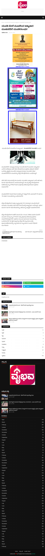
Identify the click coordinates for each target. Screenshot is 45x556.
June (22, 445)
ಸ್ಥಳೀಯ (22, 355)
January (22, 427)
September (22, 437)
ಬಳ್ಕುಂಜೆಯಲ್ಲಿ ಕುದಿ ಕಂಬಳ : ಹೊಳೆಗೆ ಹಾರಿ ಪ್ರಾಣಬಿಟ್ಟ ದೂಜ (21, 305)
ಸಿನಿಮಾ (22, 352)
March (22, 422)
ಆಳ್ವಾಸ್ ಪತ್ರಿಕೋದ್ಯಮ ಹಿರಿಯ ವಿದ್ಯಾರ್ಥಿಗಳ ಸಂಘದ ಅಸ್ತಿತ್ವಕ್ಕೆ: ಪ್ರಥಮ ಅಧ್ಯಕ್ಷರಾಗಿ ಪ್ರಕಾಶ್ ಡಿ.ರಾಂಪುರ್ (26, 319)
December (22, 429)
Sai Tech (33, 553)
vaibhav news (5, 32)
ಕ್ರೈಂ (22, 335)
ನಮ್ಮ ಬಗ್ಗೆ (21, 551)
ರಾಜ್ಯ (22, 347)
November (22, 432)
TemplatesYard (21, 553)
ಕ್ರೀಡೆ (22, 332)
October (22, 434)
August (22, 440)
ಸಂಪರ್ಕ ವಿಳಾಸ (27, 551)
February (22, 424)
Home (3, 22)
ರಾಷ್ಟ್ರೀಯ (22, 350)
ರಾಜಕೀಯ (22, 344)
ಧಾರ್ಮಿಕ (22, 338)
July (22, 442)
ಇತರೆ (22, 330)
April (22, 419)
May (22, 447)
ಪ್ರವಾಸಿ (22, 341)
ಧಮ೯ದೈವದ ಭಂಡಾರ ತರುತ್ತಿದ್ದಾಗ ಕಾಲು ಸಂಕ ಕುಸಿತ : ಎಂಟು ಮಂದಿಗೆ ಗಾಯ (25, 312)
